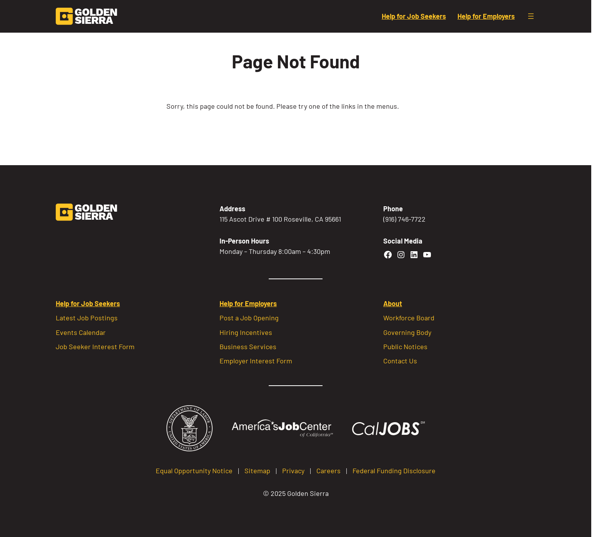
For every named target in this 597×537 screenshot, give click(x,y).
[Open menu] (530, 16)
